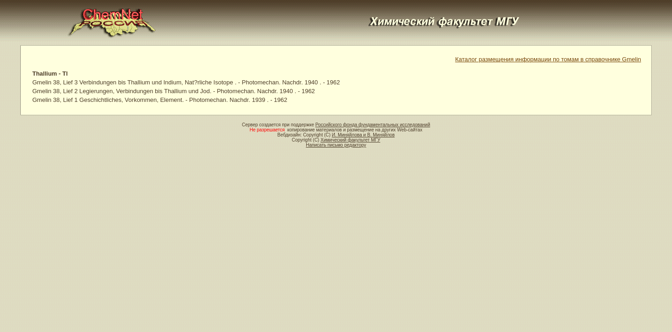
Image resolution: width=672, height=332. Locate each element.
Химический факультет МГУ (350, 139)
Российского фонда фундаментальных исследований (372, 124)
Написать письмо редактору (336, 145)
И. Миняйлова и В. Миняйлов (363, 134)
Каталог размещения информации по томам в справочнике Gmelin (548, 59)
